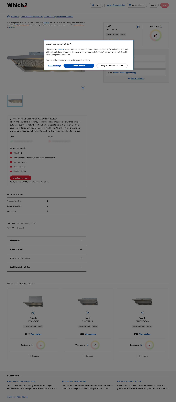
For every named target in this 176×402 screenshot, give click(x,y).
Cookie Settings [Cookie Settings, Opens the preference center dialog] (54, 65)
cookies (61, 49)
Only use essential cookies (112, 65)
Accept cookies (79, 65)
